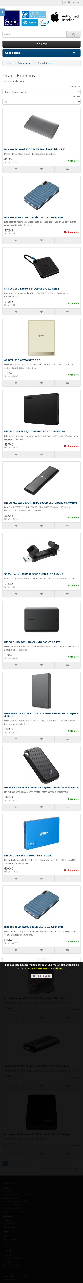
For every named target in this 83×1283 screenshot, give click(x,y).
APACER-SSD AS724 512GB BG (22, 360)
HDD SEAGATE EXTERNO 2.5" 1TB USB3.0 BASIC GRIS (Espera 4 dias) (41, 715)
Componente (24, 63)
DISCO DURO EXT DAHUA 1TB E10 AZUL (28, 855)
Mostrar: (77, 96)
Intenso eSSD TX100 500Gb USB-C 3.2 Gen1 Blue (33, 926)
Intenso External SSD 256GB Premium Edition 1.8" (34, 149)
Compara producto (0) (13, 81)
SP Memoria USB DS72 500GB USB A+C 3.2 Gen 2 (33, 574)
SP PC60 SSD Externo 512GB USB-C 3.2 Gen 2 (31, 288)
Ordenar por (74, 86)
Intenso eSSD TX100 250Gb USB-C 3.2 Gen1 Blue (33, 217)
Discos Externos (45, 63)
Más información (38, 968)
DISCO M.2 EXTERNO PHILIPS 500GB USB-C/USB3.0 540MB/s (40, 502)
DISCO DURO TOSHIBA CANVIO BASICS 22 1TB (32, 642)
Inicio (8, 63)
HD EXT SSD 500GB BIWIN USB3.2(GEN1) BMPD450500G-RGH (41, 787)
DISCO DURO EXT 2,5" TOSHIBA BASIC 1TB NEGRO (34, 431)
